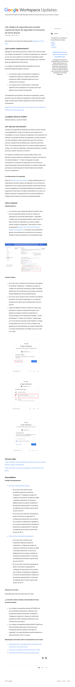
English (53, 42)
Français (53, 44)
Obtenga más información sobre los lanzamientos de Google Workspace (60, 54)
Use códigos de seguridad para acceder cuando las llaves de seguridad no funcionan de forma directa (25, 30)
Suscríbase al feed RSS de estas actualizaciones (24, 653)
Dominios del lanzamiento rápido (19, 486)
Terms (68, 681)
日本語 (52, 45)
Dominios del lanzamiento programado (21, 536)
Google (59, 681)
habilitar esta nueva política (19, 180)
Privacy (64, 681)
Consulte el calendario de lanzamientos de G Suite (24, 650)
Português (53, 47)
